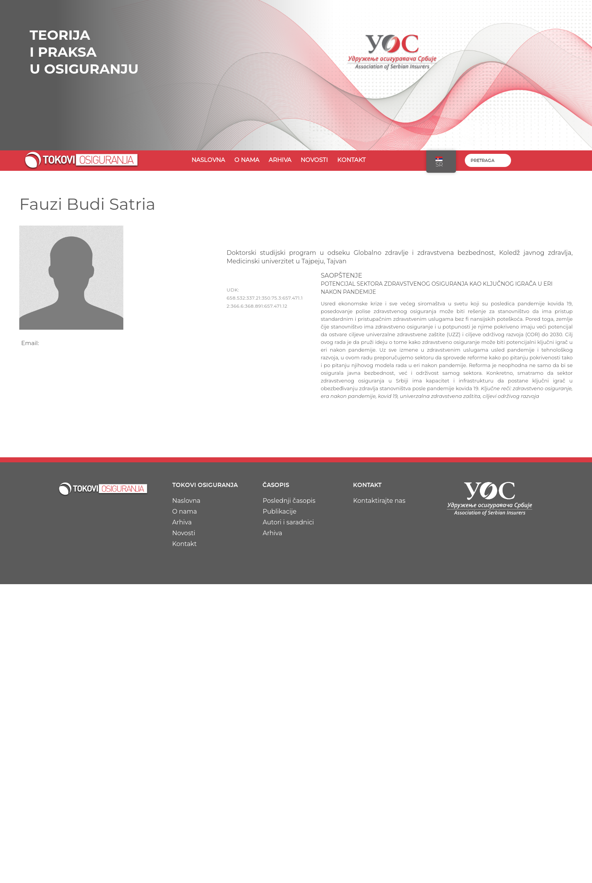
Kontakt (351, 160)
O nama (246, 160)
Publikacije (279, 511)
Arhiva (280, 160)
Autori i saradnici (288, 522)
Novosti (314, 160)
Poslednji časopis (288, 500)
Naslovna (208, 160)
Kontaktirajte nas (379, 500)
